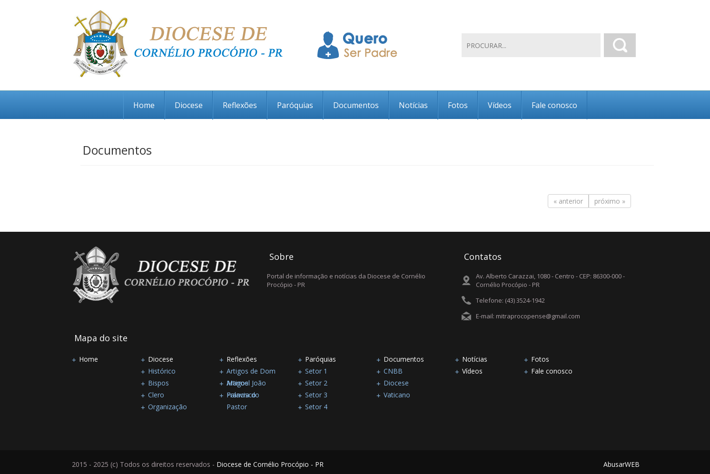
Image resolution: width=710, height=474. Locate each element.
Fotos (458, 105)
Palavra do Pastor (243, 395)
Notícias (413, 105)
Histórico (162, 370)
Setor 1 (316, 370)
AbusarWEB (621, 464)
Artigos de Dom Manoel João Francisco (251, 371)
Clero (156, 394)
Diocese (189, 105)
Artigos (237, 382)
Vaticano (397, 394)
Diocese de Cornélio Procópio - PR (270, 464)
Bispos (158, 382)
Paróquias (295, 105)
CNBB (393, 370)
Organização (167, 406)
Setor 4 (316, 406)
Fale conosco (554, 105)
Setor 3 (316, 394)
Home (144, 105)
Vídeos (500, 105)
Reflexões (240, 105)
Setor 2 (316, 382)
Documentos (356, 105)
